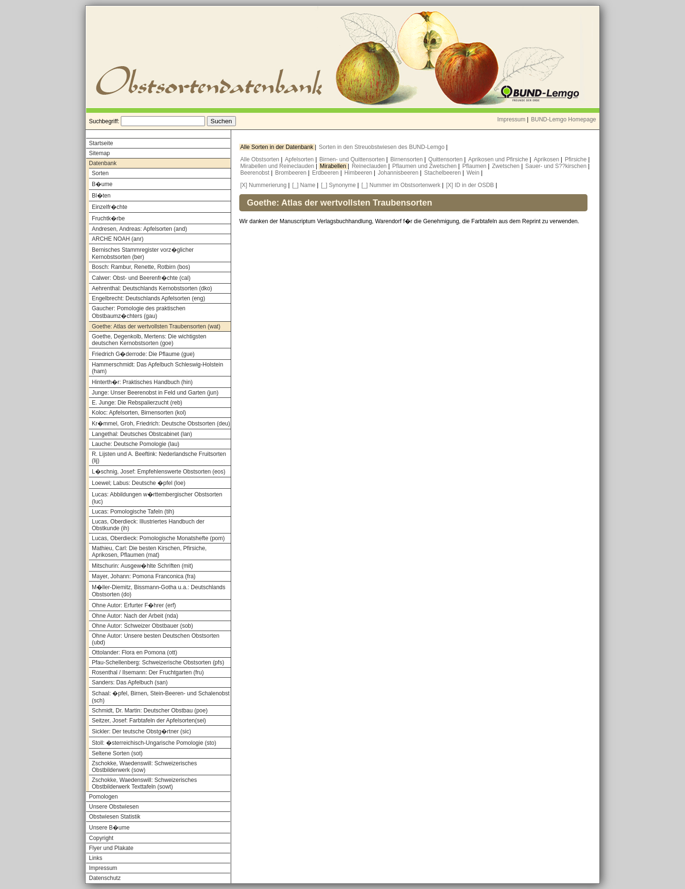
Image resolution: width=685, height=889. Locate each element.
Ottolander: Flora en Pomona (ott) (134, 652)
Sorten (100, 173)
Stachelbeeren (443, 172)
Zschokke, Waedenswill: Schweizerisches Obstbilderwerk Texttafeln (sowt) (144, 783)
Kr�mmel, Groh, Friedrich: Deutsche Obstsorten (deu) (161, 423)
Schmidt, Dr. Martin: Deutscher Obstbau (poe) (149, 710)
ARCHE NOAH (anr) (118, 239)
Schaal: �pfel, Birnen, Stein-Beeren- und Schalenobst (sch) (161, 697)
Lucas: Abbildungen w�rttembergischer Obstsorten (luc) (157, 498)
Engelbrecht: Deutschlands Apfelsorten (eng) (148, 298)
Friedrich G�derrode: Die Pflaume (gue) (143, 354)
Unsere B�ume (109, 827)
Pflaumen (475, 166)
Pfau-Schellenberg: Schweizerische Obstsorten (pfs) (158, 662)
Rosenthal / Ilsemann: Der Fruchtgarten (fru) (148, 672)
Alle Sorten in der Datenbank (277, 147)
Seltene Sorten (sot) (117, 753)
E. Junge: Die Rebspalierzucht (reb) (137, 402)
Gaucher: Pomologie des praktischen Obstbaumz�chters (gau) (139, 312)
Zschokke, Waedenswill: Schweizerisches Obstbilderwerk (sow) (144, 766)
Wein (474, 172)
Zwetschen (506, 166)
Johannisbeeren (399, 172)
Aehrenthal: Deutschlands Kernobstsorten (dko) (152, 288)
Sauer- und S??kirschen (556, 166)
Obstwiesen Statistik (114, 816)
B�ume (102, 184)
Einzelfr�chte (109, 207)
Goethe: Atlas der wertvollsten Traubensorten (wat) (156, 326)
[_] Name (303, 185)
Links (95, 858)
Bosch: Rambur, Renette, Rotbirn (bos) (141, 267)
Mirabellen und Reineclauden (278, 166)
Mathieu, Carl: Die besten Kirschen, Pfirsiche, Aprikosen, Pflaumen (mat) (149, 551)
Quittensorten (446, 159)
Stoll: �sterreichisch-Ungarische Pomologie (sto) (154, 743)
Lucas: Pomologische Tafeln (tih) (133, 511)
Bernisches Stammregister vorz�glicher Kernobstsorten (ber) (143, 253)
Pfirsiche (576, 159)
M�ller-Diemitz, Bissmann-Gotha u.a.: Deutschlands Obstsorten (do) (158, 591)
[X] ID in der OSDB (470, 185)
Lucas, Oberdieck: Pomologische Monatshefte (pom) (158, 538)
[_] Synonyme (338, 185)
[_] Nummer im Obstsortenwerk (401, 185)
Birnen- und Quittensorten (352, 159)
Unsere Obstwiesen (114, 806)
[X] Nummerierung (263, 185)
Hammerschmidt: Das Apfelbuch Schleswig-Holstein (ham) (157, 368)
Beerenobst (255, 172)
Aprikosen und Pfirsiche (498, 159)
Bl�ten (101, 195)
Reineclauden (370, 166)
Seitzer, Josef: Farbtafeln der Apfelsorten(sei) (149, 720)
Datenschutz (105, 878)
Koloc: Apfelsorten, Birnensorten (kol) (139, 412)
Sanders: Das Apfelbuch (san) (129, 682)
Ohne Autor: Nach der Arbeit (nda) (135, 615)
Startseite (101, 143)
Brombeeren (291, 172)
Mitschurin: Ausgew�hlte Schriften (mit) (142, 566)
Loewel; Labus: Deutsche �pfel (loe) (139, 483)
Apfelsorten (300, 159)
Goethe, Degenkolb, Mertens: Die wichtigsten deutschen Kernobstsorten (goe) (149, 339)
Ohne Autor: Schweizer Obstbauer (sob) (142, 625)
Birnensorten (407, 159)
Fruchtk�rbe (108, 218)
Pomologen (103, 796)
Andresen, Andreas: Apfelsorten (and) (139, 229)
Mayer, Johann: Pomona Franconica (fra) (144, 576)
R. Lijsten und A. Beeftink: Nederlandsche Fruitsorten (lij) (159, 457)
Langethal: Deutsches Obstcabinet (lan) (142, 434)
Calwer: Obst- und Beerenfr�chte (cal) (141, 278)
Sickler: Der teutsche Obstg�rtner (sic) (141, 731)
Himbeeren (359, 172)
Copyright (101, 838)
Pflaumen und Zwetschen (425, 166)
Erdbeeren (326, 172)
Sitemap (99, 153)
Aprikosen (547, 159)
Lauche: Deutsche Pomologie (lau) (135, 444)
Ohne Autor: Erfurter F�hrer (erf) (134, 605)
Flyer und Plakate (111, 848)
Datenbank (103, 163)
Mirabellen (334, 166)
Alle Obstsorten (260, 159)
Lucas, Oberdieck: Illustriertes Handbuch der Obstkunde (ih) (148, 525)
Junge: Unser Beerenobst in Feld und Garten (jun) (155, 392)
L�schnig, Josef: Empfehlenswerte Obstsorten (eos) (158, 471)
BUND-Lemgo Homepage (563, 119)
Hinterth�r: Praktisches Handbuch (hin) (142, 382)
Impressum (511, 119)
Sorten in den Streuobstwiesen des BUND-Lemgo (382, 147)
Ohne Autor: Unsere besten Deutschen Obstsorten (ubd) (155, 639)
